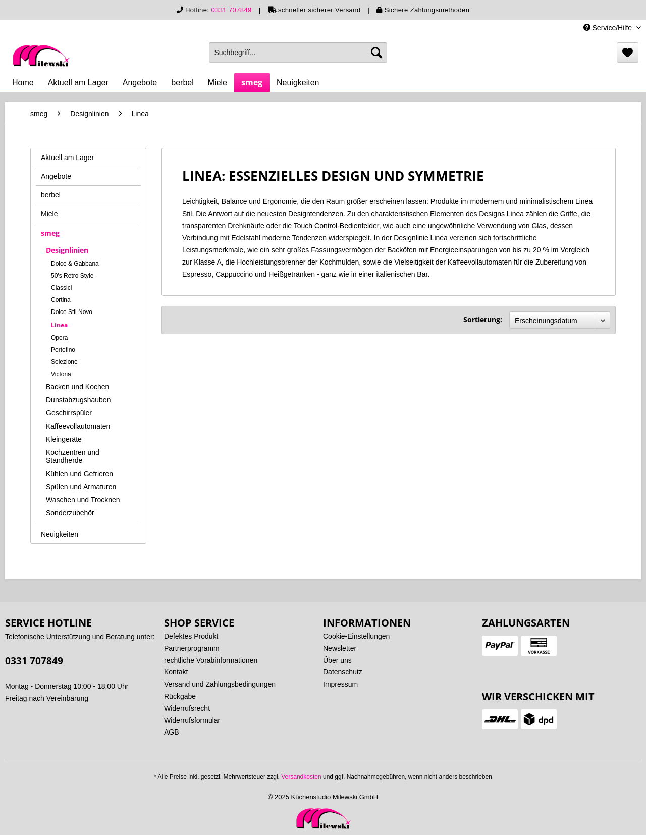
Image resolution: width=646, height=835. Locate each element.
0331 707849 (231, 10)
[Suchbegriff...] (298, 52)
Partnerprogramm (192, 648)
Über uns (337, 660)
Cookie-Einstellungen (356, 636)
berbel (51, 195)
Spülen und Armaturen (81, 487)
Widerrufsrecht (187, 708)
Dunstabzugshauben (78, 400)
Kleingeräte (64, 439)
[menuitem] (298, 52)
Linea (59, 325)
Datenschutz (342, 672)
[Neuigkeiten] (298, 82)
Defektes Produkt (191, 636)
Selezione (64, 362)
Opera (59, 337)
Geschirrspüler (69, 413)
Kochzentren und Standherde (72, 456)
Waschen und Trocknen (83, 500)
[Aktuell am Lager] (78, 82)
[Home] (23, 82)
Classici (61, 287)
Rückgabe (180, 696)
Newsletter (339, 648)
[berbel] (182, 82)
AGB (171, 732)
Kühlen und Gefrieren (79, 473)
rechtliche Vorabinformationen (210, 660)
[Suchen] (376, 52)
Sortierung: (482, 319)
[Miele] (217, 82)
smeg (50, 233)
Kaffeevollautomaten (78, 426)
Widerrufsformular (192, 720)
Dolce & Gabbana (75, 263)
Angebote (56, 176)
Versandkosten (301, 776)
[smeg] (252, 82)
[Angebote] (140, 82)
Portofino (63, 349)
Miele (49, 214)
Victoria (61, 374)
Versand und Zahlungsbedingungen (220, 684)
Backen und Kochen (77, 387)
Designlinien (67, 250)
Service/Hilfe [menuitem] (608, 28)
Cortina (61, 299)
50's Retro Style (72, 275)
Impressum (340, 684)
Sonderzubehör (70, 513)
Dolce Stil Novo (71, 312)
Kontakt (176, 672)
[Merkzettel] (627, 52)
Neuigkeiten (59, 534)
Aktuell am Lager (67, 157)
